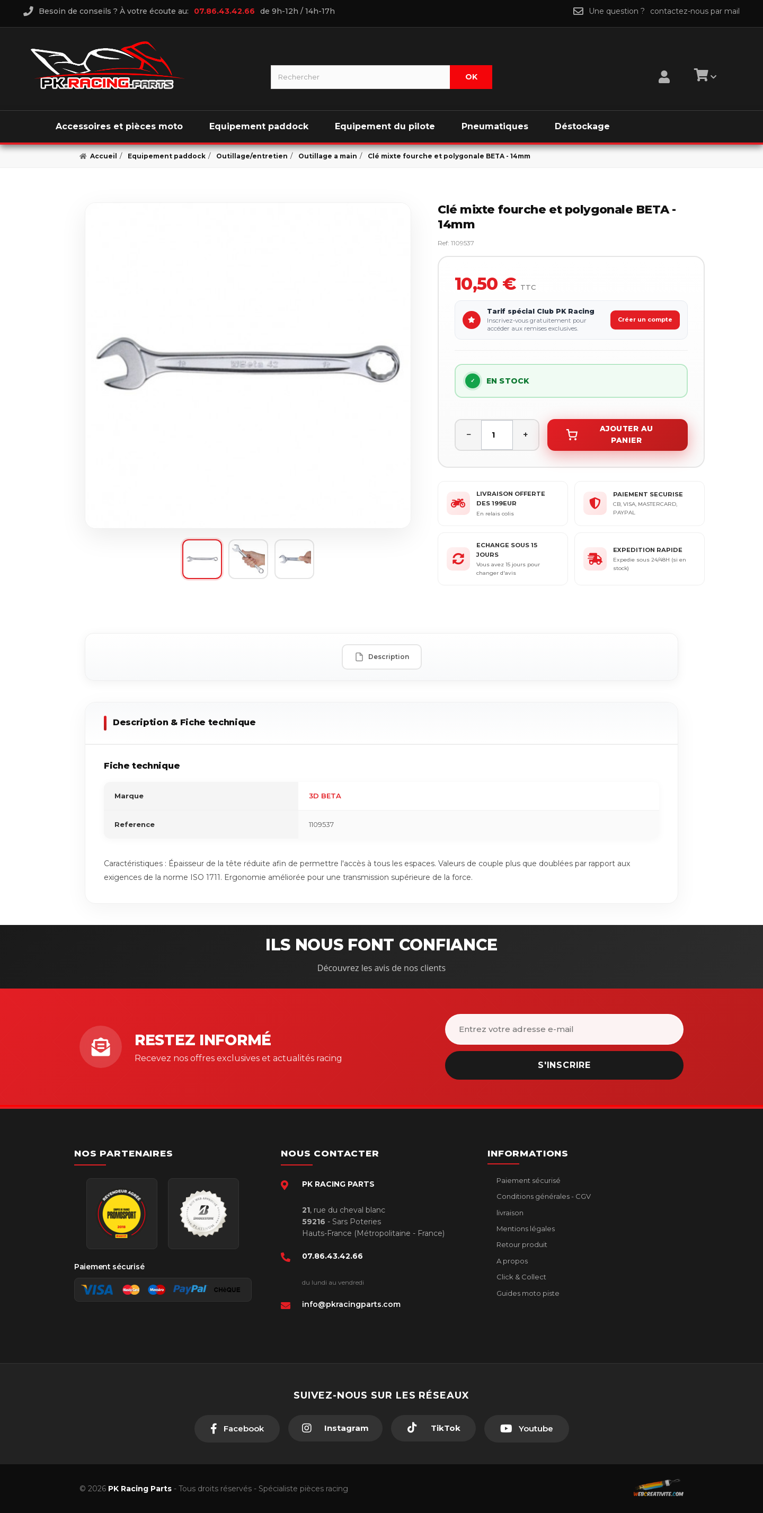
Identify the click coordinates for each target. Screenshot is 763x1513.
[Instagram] (335, 1428)
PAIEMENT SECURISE (648, 494)
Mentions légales (525, 1228)
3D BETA (325, 795)
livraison (509, 1212)
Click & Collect (520, 1276)
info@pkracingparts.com (351, 1304)
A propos (511, 1261)
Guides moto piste (527, 1293)
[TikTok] (433, 1428)
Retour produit (521, 1244)
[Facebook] (237, 1429)
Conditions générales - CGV (543, 1196)
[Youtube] (526, 1429)
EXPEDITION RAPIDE (647, 550)
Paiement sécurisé (528, 1180)
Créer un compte (645, 319)
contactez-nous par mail (695, 11)
